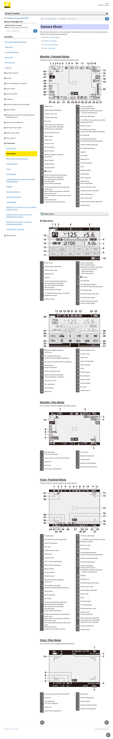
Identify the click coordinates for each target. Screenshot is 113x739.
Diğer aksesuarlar (12, 164)
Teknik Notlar (62, 18)
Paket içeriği (9, 47)
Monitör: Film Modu (50, 41)
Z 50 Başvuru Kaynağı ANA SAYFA (17, 18)
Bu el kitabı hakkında (11, 52)
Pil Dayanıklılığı (11, 202)
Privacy (7, 729)
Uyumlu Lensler (11, 148)
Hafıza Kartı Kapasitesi (13, 197)
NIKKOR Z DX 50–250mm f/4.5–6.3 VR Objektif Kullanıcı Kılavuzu (19, 216)
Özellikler (9, 187)
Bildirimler (8, 68)
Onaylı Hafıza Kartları (13, 192)
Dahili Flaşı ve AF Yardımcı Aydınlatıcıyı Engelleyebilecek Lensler (19, 223)
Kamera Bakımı (11, 174)
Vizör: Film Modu (49, 48)
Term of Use (15, 729)
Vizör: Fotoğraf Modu (51, 45)
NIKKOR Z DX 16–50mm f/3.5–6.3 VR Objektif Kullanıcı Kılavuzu (21, 208)
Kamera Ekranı (11, 154)
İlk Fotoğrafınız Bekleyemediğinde (16, 42)
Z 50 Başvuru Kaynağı (50, 18)
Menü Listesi (9, 57)
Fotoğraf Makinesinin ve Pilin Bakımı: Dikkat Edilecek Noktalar (20, 180)
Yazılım (8, 169)
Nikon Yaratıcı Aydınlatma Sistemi (17, 159)
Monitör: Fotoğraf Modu (52, 37)
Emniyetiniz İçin (10, 62)
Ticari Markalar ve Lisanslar (15, 229)
